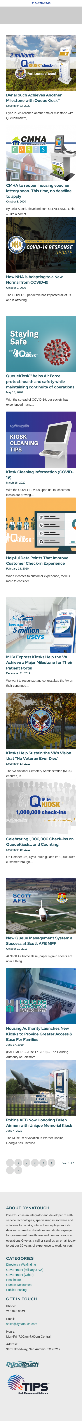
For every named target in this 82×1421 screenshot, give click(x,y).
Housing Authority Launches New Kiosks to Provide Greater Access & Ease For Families (39, 1034)
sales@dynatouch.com (21, 1324)
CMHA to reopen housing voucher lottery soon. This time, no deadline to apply (39, 191)
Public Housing (16, 1290)
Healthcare (13, 1280)
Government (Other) (19, 1275)
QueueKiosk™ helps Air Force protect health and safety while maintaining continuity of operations (40, 381)
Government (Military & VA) (24, 1270)
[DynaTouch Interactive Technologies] (22, 1364)
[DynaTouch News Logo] (34, 15)
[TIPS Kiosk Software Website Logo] (28, 1385)
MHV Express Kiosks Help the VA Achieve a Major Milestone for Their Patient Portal (39, 662)
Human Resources (18, 1285)
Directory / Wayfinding (21, 1264)
